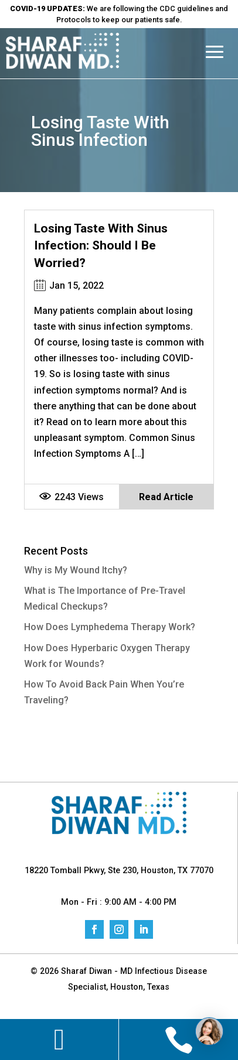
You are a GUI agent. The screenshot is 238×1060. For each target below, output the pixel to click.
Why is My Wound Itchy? (75, 570)
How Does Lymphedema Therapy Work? (109, 626)
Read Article (166, 496)
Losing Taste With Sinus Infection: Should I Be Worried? (101, 245)
